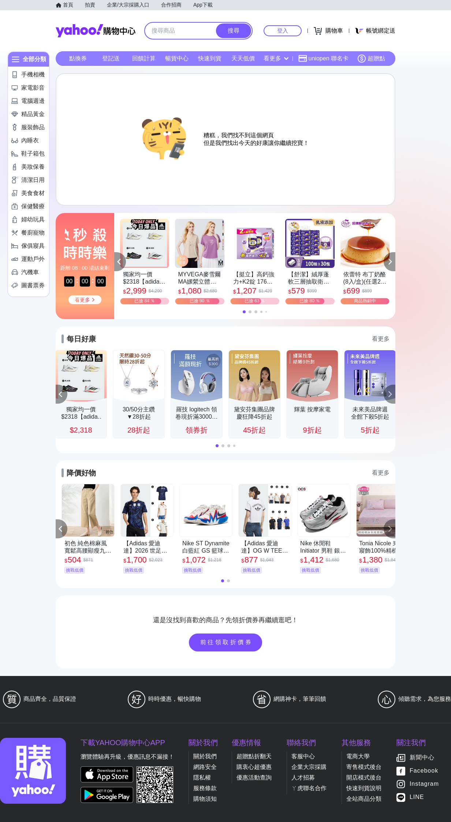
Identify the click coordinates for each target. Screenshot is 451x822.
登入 (282, 30)
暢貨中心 (177, 58)
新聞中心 (422, 758)
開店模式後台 (363, 777)
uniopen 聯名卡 (323, 58)
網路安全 (205, 767)
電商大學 (358, 756)
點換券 (78, 58)
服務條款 (205, 788)
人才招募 (303, 777)
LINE (417, 797)
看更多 (276, 58)
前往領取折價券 (226, 642)
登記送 (111, 58)
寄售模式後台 (363, 767)
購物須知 (205, 799)
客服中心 (303, 756)
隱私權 (202, 777)
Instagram (424, 784)
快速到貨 (209, 58)
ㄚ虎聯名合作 (309, 788)
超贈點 (371, 58)
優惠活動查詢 (254, 777)
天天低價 (243, 58)
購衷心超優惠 (254, 767)
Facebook (424, 771)
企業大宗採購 (309, 767)
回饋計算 (144, 58)
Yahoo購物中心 (95, 31)
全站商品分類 (363, 799)
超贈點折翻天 (254, 756)
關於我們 (205, 756)
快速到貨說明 (363, 788)
